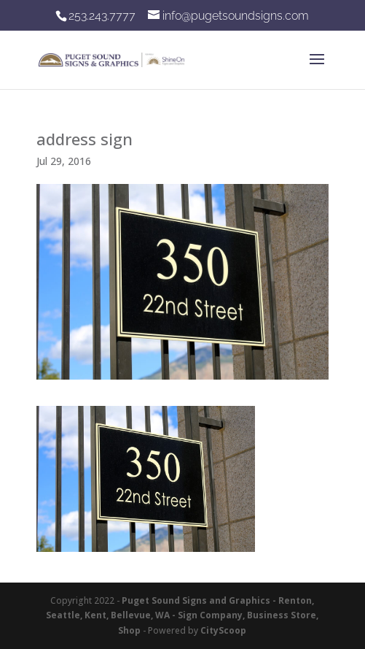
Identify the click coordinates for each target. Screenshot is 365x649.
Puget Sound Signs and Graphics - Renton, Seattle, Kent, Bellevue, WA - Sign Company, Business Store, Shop (182, 615)
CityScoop (223, 630)
